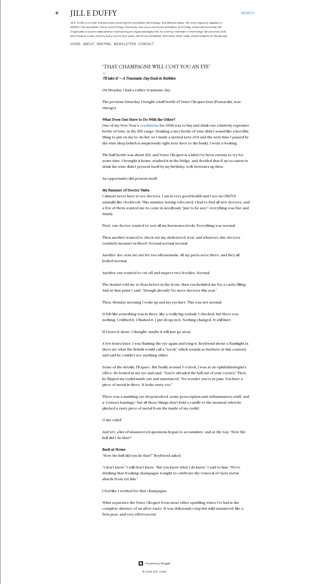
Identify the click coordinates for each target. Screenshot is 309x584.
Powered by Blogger (154, 563)
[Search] (247, 13)
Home (75, 44)
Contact (146, 44)
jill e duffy (93, 13)
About (88, 44)
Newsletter (125, 44)
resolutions (149, 125)
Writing (104, 44)
